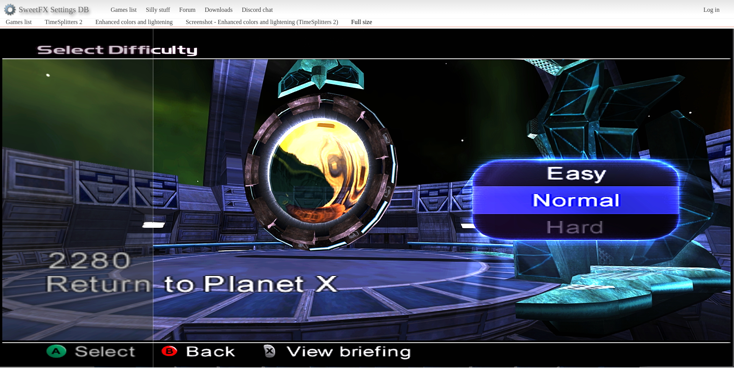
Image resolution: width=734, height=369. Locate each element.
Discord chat (257, 9)
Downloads (218, 9)
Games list (124, 9)
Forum (187, 9)
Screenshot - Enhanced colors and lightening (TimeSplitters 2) (262, 22)
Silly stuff (158, 9)
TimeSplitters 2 (64, 22)
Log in (711, 9)
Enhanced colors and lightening (134, 22)
